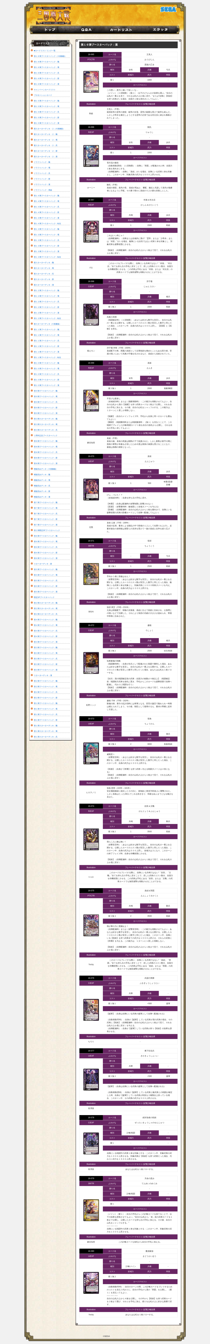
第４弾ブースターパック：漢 (45, 642)
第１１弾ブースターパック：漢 (46, 352)
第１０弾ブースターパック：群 (46, 380)
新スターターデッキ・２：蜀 (45, 140)
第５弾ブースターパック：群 (45, 586)
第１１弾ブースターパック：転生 (47, 357)
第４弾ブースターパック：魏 (45, 620)
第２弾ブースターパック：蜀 (45, 687)
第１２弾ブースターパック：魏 (46, 290)
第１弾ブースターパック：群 (45, 720)
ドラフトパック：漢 (42, 184)
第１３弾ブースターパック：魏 (46, 229)
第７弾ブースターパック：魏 (45, 502)
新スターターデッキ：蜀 (44, 268)
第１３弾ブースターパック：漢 (46, 251)
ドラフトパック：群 (42, 179)
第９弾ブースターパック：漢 (45, 413)
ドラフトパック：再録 (43, 190)
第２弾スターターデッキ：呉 (45, 614)
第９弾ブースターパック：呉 (45, 402)
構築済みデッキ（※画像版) (45, 469)
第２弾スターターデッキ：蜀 (45, 608)
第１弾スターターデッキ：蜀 (45, 731)
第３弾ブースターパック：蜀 (45, 653)
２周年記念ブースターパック (45, 435)
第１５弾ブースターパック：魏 (46, 101)
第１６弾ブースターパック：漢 (46, 84)
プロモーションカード (43, 95)
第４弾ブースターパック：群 (45, 636)
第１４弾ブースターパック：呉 (46, 207)
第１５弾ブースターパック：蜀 (46, 106)
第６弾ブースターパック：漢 (45, 558)
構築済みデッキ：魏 (42, 475)
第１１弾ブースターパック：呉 (46, 341)
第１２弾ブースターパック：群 (46, 307)
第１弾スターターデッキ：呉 (45, 737)
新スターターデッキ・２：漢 (45, 157)
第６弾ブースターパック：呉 (45, 547)
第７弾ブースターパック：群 (45, 519)
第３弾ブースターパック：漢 (45, 670)
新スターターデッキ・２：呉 (45, 145)
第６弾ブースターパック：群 (45, 553)
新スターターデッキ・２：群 (45, 151)
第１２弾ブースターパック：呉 (46, 302)
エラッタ (162, 29)
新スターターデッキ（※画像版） (47, 324)
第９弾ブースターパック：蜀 (45, 396)
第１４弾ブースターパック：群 (46, 212)
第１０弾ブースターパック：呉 (46, 374)
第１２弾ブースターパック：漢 (46, 313)
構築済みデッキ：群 (42, 491)
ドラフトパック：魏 (42, 162)
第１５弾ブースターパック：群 (46, 117)
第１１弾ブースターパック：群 (46, 346)
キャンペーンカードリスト (45, 90)
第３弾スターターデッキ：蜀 (45, 424)
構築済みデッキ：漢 (42, 497)
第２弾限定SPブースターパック (47, 530)
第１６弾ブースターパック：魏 (46, 62)
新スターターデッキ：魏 (44, 263)
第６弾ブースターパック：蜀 (45, 541)
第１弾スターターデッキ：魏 (45, 726)
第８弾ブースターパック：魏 (45, 441)
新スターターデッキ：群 (44, 279)
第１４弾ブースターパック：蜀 (46, 201)
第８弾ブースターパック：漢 (45, 463)
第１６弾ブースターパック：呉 (46, 73)
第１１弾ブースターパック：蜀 (46, 335)
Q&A (87, 29)
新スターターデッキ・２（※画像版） (49, 129)
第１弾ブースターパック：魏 (45, 703)
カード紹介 (123, 29)
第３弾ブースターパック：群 (45, 664)
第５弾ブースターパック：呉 (45, 581)
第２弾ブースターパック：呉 (45, 692)
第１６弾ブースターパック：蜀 (46, 67)
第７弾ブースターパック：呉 (45, 514)
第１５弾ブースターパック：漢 (46, 123)
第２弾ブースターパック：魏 (45, 681)
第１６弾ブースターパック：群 (46, 78)
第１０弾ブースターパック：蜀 (46, 369)
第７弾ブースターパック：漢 (45, 525)
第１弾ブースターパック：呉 (45, 714)
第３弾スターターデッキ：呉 (45, 430)
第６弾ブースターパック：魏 (45, 536)
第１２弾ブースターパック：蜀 (46, 296)
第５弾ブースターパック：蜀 (45, 575)
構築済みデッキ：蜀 (42, 480)
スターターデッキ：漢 (43, 675)
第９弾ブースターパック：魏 (45, 391)
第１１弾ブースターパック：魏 (46, 329)
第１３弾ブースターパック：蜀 (46, 235)
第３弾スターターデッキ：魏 (45, 419)
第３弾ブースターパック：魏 (45, 647)
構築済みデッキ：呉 (42, 486)
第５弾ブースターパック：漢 (45, 592)
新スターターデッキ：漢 (44, 285)
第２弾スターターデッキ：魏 (45, 603)
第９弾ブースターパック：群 (45, 408)
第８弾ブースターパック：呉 (45, 452)
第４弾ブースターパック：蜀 (45, 625)
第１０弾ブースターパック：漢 (46, 385)
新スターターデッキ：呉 (44, 274)
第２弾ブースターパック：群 (45, 698)
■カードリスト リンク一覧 (44, 51)
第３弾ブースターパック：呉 (45, 659)
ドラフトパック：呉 (42, 173)
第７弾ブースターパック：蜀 (45, 508)
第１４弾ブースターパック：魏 (46, 196)
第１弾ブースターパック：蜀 (45, 709)
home (48, 29)
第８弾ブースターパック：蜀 (45, 447)
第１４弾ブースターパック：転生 (47, 223)
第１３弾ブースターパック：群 (46, 246)
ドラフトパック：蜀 (42, 168)
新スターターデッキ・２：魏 (45, 134)
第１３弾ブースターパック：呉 (46, 240)
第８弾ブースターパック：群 (45, 458)
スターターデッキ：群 (43, 564)
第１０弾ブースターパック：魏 (46, 363)
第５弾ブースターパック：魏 (45, 569)
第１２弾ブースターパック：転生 (47, 318)
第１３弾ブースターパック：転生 (47, 257)
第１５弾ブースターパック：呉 (46, 112)
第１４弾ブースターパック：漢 (46, 218)
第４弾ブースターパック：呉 (45, 631)
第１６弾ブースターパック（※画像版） (50, 56)
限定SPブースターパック (44, 597)
